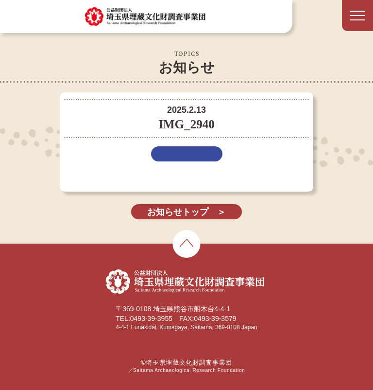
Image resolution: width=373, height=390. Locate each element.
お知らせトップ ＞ (186, 212)
